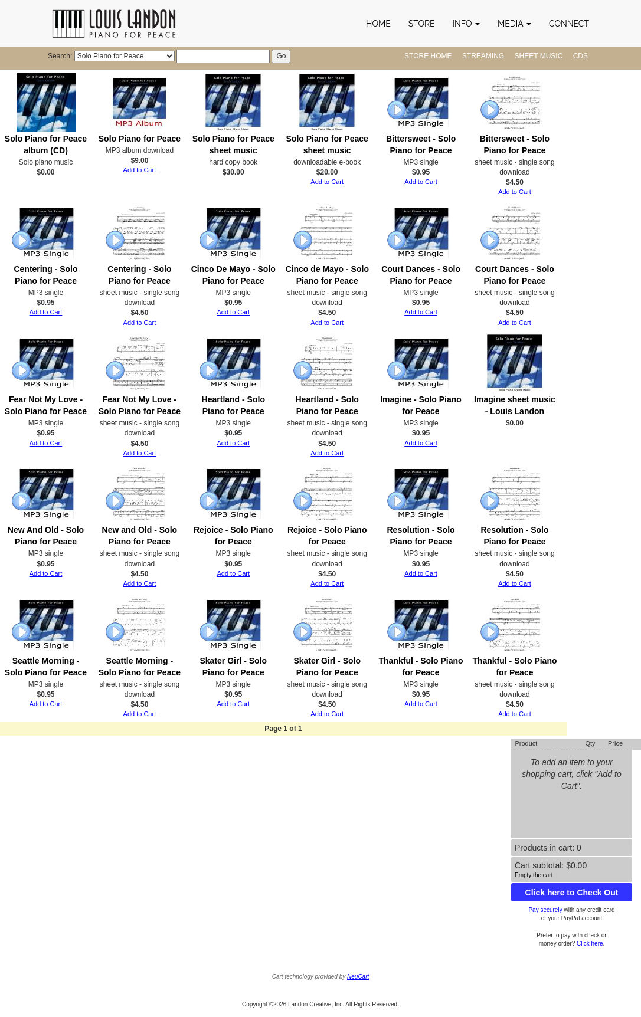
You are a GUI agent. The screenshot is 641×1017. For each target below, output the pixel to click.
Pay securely (545, 910)
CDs (580, 56)
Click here (590, 943)
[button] (466, 23)
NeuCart (358, 976)
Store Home (428, 56)
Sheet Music (539, 56)
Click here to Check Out (572, 892)
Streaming (483, 56)
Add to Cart (139, 169)
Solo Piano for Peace (140, 138)
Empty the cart (533, 875)
